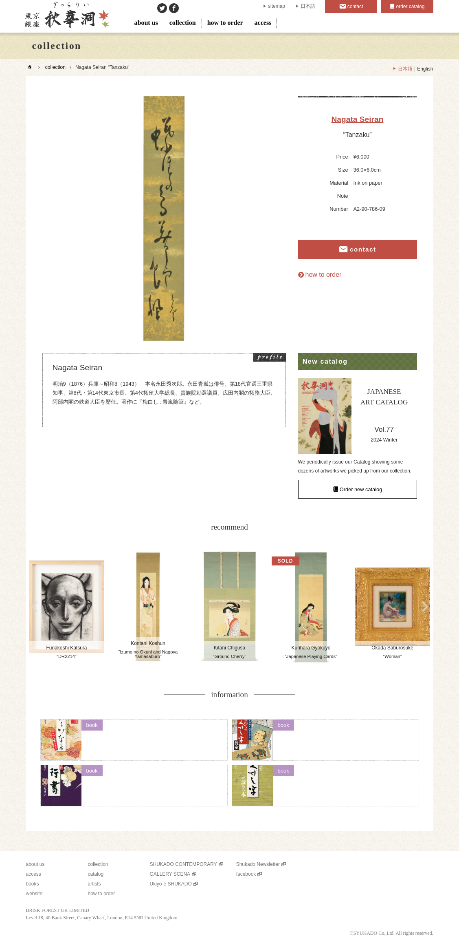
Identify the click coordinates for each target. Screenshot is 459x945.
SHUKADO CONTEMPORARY (183, 864)
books (32, 884)
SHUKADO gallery (66, 16)
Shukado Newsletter (258, 864)
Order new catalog (361, 489)
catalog (96, 874)
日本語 (308, 6)
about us (146, 22)
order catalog (410, 6)
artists (94, 884)
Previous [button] (34, 606)
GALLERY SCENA (170, 874)
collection (182, 22)
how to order (225, 22)
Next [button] (425, 606)
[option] (164, 218)
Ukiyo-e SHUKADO (171, 884)
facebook (246, 874)
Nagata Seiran (358, 119)
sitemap (276, 6)
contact (355, 6)
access (263, 22)
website (34, 893)
